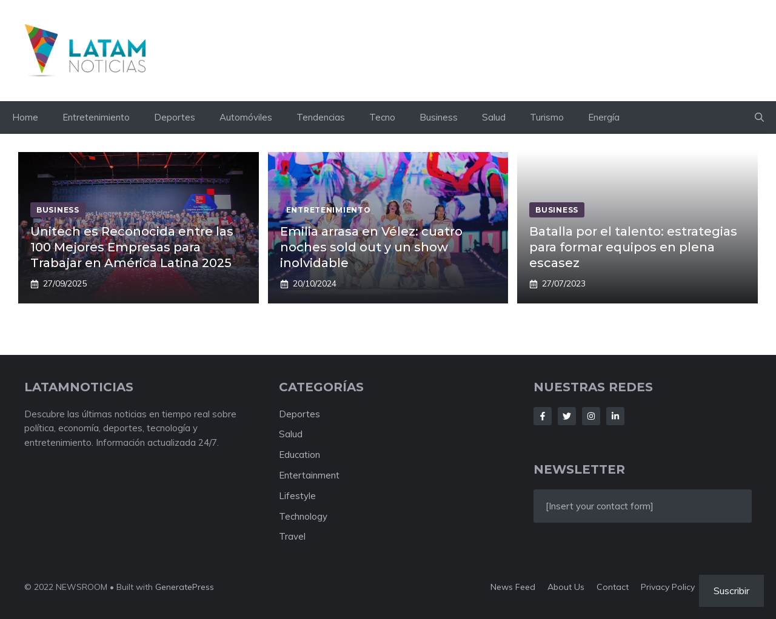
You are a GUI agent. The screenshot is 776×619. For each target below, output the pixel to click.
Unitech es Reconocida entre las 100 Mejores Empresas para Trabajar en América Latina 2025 (131, 247)
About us (565, 586)
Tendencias (320, 117)
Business (439, 117)
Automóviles (245, 117)
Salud (494, 117)
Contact (613, 586)
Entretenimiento (96, 117)
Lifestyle (297, 495)
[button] (759, 117)
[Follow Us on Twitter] (567, 416)
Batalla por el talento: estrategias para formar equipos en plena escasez (633, 247)
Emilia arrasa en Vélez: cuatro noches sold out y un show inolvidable (371, 247)
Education (299, 454)
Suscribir (731, 590)
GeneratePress (184, 586)
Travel (292, 536)
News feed (512, 586)
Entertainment (309, 475)
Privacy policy (668, 586)
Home (25, 117)
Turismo (547, 117)
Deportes (174, 117)
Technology (303, 516)
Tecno (382, 117)
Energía (604, 117)
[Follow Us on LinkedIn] (615, 416)
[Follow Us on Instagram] (591, 416)
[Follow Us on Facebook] (543, 416)
